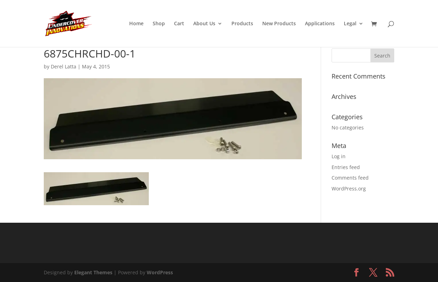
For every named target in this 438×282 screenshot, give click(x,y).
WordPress (160, 272)
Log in (339, 156)
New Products (279, 24)
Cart (179, 24)
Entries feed (346, 167)
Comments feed (350, 177)
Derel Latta (63, 66)
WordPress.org (349, 188)
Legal (350, 24)
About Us (204, 24)
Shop (159, 24)
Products (242, 24)
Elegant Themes (93, 272)
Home (136, 24)
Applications (320, 24)
